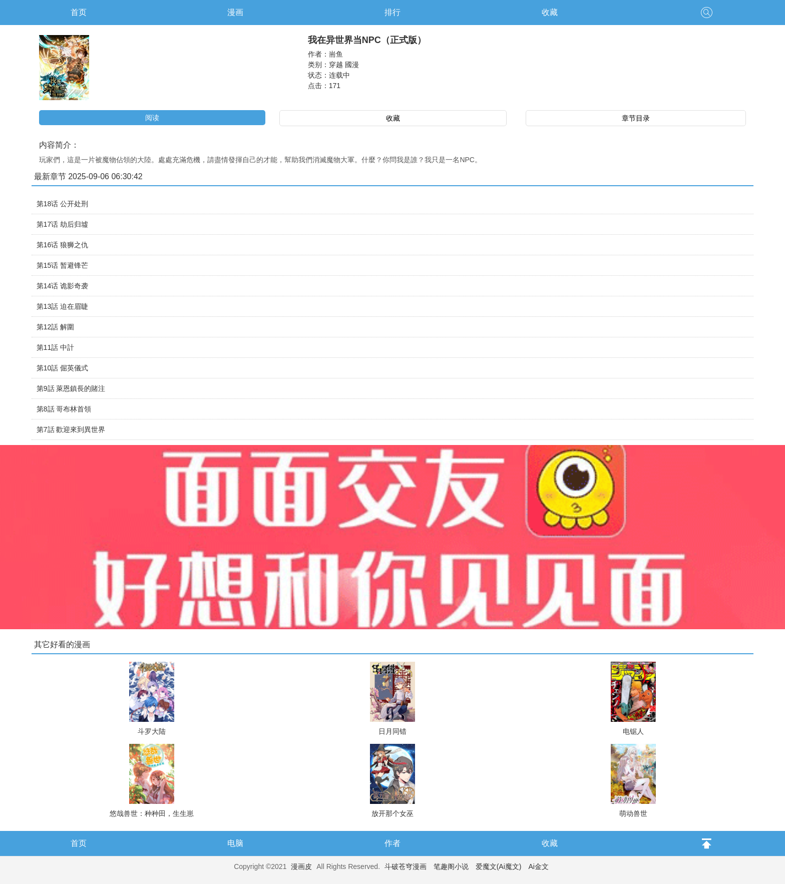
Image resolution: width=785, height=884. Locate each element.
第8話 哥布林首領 (64, 409)
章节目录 (636, 118)
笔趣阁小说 (451, 866)
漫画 (235, 12)
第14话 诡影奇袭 (62, 286)
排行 (392, 12)
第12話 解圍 (55, 327)
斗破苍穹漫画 (405, 866)
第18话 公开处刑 (62, 204)
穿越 (336, 65)
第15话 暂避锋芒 (62, 265)
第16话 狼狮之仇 (62, 245)
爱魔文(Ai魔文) (499, 866)
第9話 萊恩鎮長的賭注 (71, 388)
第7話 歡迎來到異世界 (71, 429)
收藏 (550, 12)
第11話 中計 (55, 347)
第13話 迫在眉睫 (62, 306)
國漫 (352, 65)
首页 (79, 12)
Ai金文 (538, 866)
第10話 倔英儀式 (62, 368)
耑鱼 (336, 54)
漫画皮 (301, 866)
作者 (392, 843)
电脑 (235, 843)
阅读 (152, 118)
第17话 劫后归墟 (62, 224)
